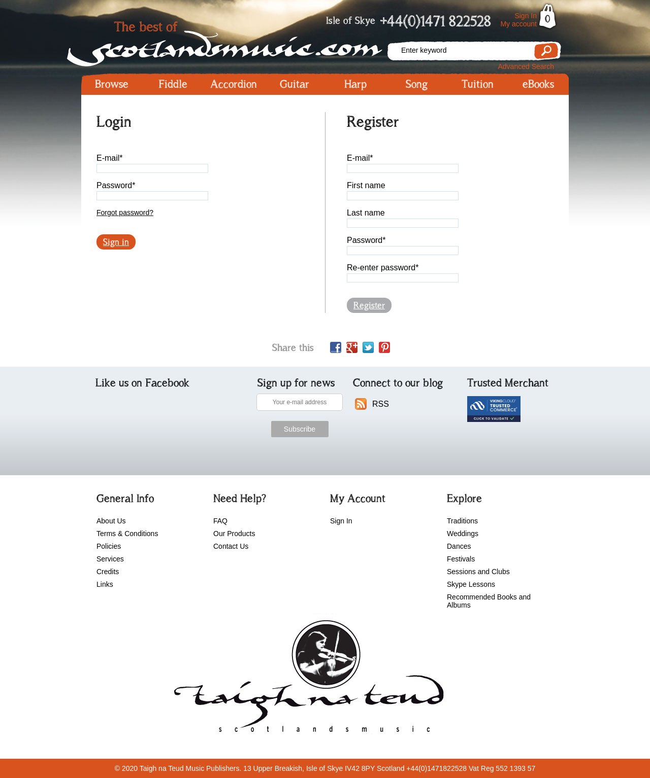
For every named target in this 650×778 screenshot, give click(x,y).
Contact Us (230, 546)
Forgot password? (124, 212)
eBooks (538, 84)
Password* (115, 185)
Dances (459, 546)
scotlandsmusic (306, 680)
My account (518, 24)
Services (110, 559)
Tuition (478, 84)
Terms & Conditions (127, 533)
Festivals (461, 559)
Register (369, 305)
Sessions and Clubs (478, 572)
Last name (366, 212)
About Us (111, 521)
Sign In (525, 16)
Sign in (116, 241)
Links (104, 584)
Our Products (234, 533)
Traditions (462, 521)
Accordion (233, 84)
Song (417, 84)
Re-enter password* (382, 267)
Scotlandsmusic (233, 40)
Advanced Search (526, 66)
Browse (111, 84)
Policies (108, 546)
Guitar (294, 84)
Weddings (462, 533)
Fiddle (172, 84)
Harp (355, 84)
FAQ (220, 521)
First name (366, 185)
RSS (380, 404)
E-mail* (109, 158)
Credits (107, 572)
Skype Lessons (471, 584)
